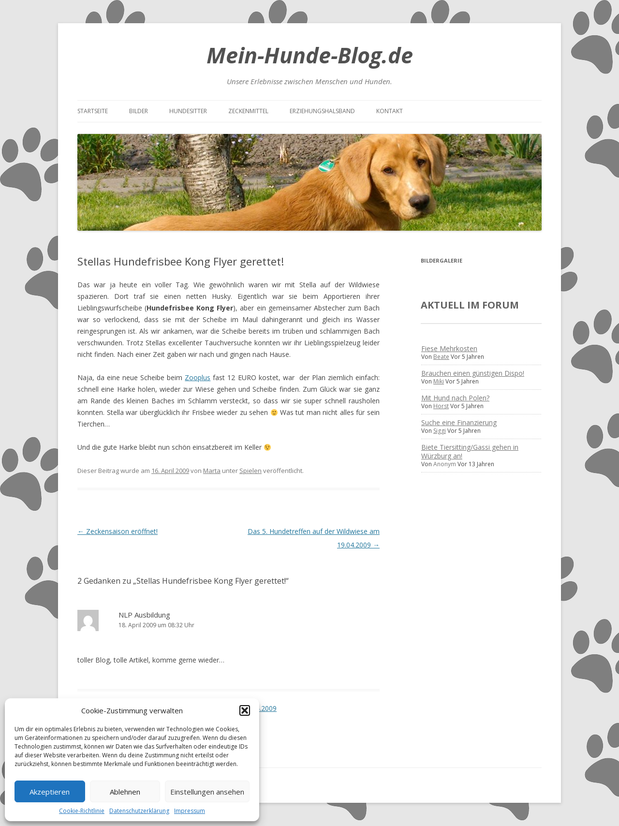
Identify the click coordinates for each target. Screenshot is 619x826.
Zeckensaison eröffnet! (117, 531)
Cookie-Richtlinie (81, 811)
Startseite (92, 111)
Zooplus (197, 377)
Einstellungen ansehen (207, 791)
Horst (441, 406)
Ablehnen (125, 791)
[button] (245, 710)
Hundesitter (188, 111)
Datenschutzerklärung (139, 811)
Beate (441, 357)
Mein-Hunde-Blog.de (309, 55)
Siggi (439, 431)
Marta (212, 470)
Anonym (444, 464)
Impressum (189, 811)
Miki (438, 381)
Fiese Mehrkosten (449, 348)
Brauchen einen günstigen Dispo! (472, 373)
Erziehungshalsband (322, 111)
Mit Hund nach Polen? (455, 397)
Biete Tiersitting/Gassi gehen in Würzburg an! (469, 451)
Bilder (138, 111)
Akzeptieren (49, 791)
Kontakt (389, 111)
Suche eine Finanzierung (459, 422)
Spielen (250, 470)
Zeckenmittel (248, 111)
